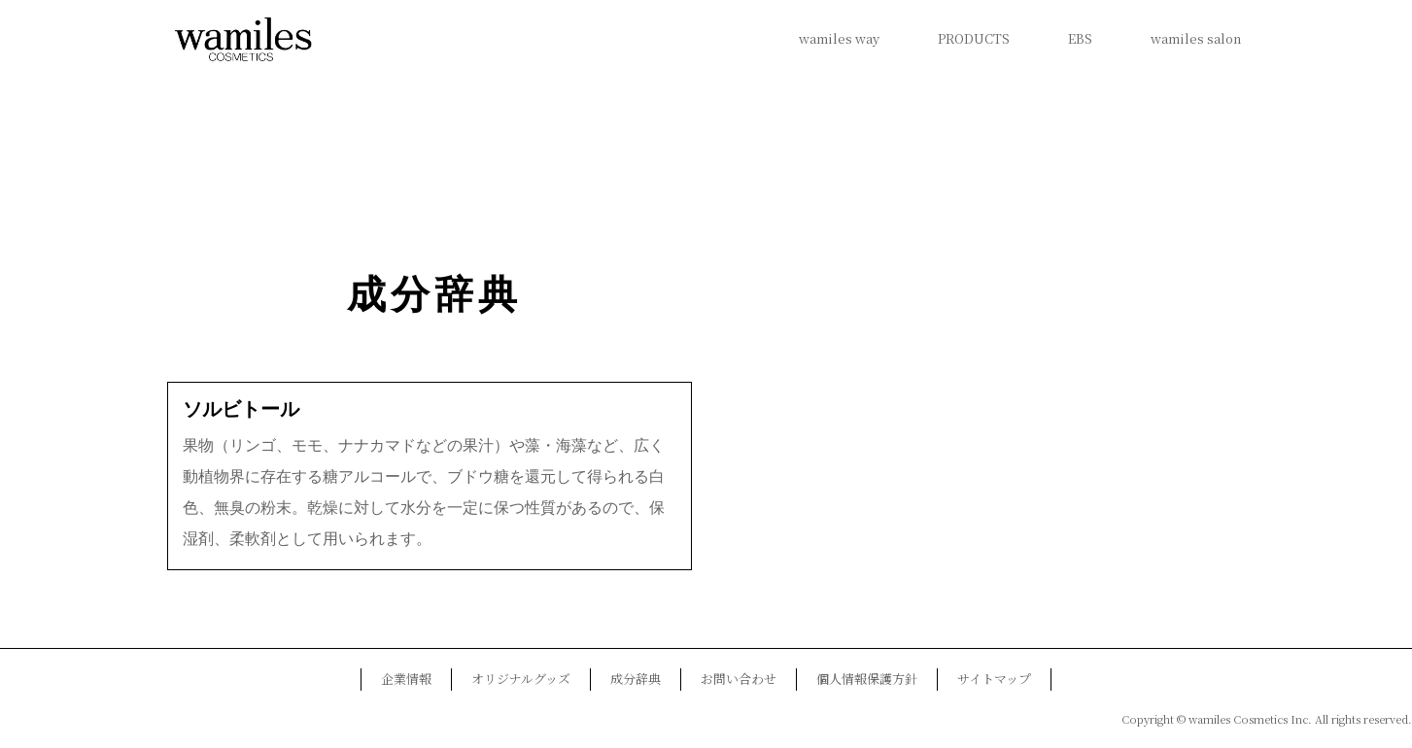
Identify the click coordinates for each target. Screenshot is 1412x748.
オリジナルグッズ (520, 678)
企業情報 (406, 678)
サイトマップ (994, 678)
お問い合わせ (738, 678)
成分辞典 (434, 295)
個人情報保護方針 (866, 678)
